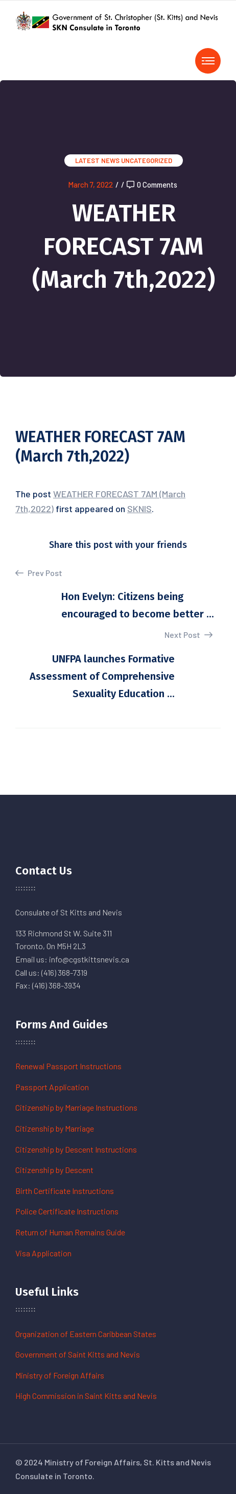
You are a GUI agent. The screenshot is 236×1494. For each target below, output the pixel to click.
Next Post (188, 634)
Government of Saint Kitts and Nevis (77, 1354)
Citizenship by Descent (54, 1170)
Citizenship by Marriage (54, 1128)
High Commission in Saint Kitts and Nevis (86, 1395)
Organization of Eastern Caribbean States (85, 1334)
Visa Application (43, 1253)
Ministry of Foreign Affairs (59, 1375)
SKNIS (139, 508)
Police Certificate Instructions (67, 1211)
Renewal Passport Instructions (68, 1066)
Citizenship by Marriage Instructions (76, 1107)
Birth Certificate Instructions (64, 1191)
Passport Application (52, 1087)
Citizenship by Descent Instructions (76, 1149)
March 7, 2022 (90, 184)
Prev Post (38, 573)
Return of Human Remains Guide (70, 1232)
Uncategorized (146, 160)
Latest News (97, 160)
